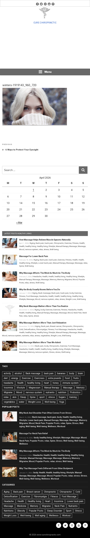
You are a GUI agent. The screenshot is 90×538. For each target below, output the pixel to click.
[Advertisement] (45, 46)
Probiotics (75, 392)
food (67, 378)
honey (56, 383)
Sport (68, 510)
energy (14, 378)
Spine (21, 266)
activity (7, 373)
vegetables (45, 336)
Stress (51, 352)
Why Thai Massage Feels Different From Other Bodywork (46, 468)
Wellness (52, 426)
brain (80, 373)
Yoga (61, 402)
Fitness (75, 243)
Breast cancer (55, 326)
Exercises (39, 378)
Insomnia (8, 387)
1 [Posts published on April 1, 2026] (33, 189)
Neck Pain (78, 313)
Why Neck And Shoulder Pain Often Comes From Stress (45, 413)
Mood (21, 249)
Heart (47, 501)
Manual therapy (62, 246)
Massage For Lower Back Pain (33, 256)
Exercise (68, 243)
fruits (76, 378)
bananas (61, 373)
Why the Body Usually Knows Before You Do (39, 289)
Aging (32, 243)
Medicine (21, 506)
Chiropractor (78, 326)
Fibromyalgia (41, 329)
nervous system (31, 249)
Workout (61, 426)
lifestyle (52, 246)
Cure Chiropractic (45, 22)
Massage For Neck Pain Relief (33, 433)
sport (42, 397)
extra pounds (54, 378)
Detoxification (29, 329)
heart (46, 383)
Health (82, 243)
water (21, 402)
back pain (49, 243)
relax (41, 249)
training (73, 397)
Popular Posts (53, 423)
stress (46, 249)
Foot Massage (32, 296)
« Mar (19, 222)
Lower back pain (45, 263)
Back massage (44, 293)
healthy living (30, 246)
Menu (45, 72)
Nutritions (8, 510)
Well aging (40, 515)
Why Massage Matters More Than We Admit (40, 342)
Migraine (68, 279)
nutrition (62, 392)
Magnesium (34, 387)
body (72, 293)
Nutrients (73, 506)
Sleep (23, 397)
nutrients (25, 336)
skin (14, 397)
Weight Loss (71, 299)
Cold (21, 329)
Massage (73, 246)
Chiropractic (59, 243)
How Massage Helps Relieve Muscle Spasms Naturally (45, 240)
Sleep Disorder (54, 510)
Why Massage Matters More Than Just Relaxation (42, 323)
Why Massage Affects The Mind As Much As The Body (44, 273)
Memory (53, 279)
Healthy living (42, 246)
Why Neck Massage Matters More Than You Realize (43, 306)
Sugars (62, 397)
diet (6, 378)
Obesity (21, 510)
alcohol (18, 373)
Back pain (40, 243)
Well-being (54, 249)
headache (8, 383)
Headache (37, 276)
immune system (70, 383)
